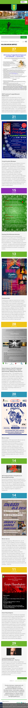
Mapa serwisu (5, 701)
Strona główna (4, 41)
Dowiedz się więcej (13, 704)
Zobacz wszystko (22, 678)
